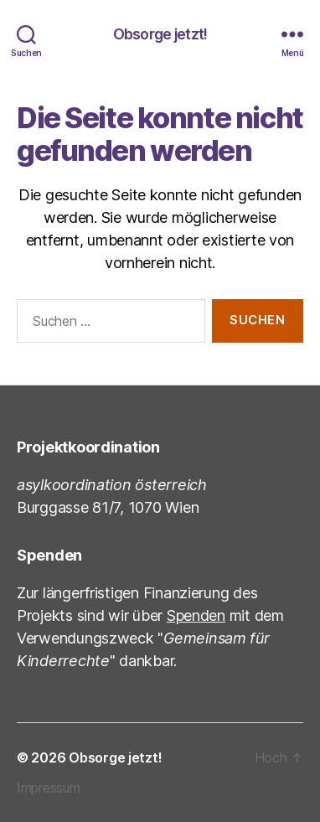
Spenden (196, 615)
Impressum (48, 787)
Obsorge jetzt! (160, 34)
